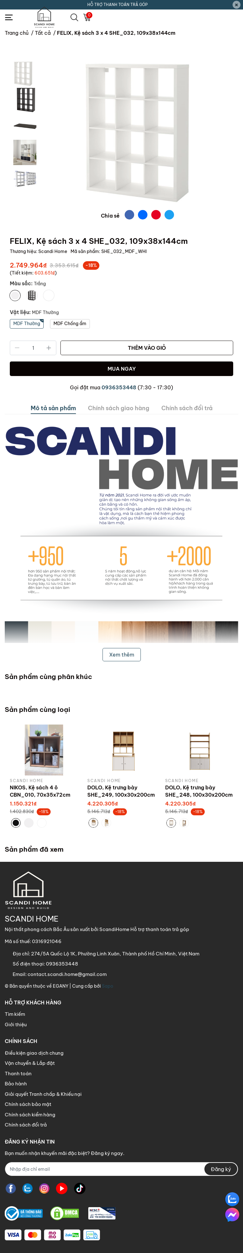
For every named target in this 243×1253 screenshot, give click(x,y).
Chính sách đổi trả (26, 1125)
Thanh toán (18, 1074)
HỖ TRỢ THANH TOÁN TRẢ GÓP (117, 4)
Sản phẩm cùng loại (37, 709)
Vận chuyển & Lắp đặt (30, 1063)
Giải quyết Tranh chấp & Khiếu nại (43, 1094)
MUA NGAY (122, 369)
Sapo (107, 986)
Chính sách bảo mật (28, 1104)
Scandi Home (53, 251)
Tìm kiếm (15, 1014)
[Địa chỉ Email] (121, 1169)
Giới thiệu (16, 1025)
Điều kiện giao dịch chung (34, 1053)
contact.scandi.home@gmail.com (67, 974)
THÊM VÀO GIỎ (147, 348)
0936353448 (119, 387)
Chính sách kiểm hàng (30, 1115)
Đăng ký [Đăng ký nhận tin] (221, 1169)
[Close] (236, 5)
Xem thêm (121, 654)
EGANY (60, 986)
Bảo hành (16, 1084)
